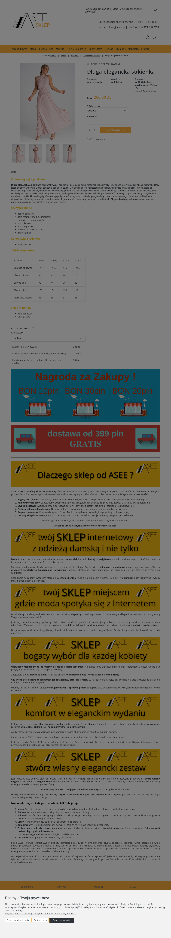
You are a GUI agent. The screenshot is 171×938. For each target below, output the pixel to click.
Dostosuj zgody (40, 920)
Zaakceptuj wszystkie (61, 920)
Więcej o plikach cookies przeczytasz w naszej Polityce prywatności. (40, 913)
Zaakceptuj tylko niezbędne (18, 920)
